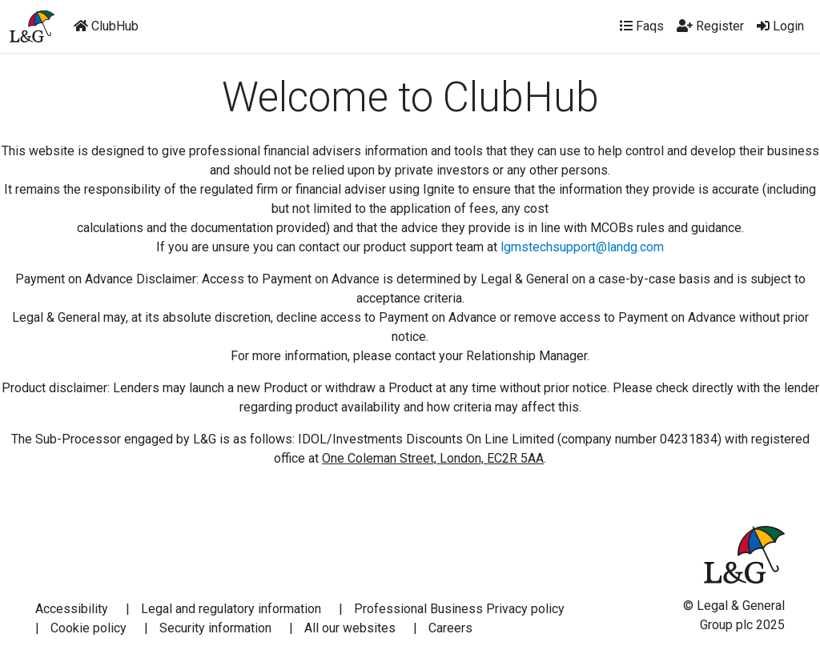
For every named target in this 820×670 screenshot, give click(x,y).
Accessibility (71, 608)
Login (780, 26)
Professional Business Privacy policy (459, 608)
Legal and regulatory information (231, 608)
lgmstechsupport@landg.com (582, 247)
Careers (450, 628)
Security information (215, 628)
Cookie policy (88, 628)
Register (710, 26)
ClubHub (106, 26)
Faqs (642, 26)
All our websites (350, 628)
